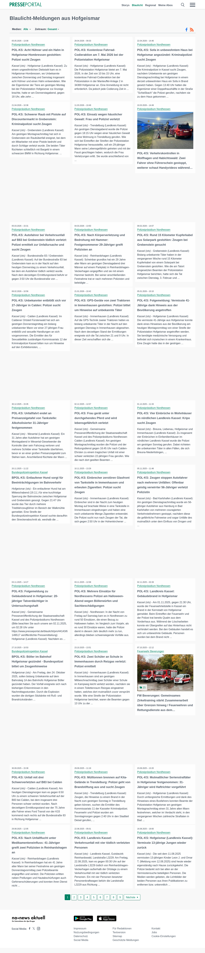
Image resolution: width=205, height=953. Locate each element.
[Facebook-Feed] (186, 30)
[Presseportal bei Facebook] (28, 934)
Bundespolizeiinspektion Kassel (30, 472)
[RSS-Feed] (192, 30)
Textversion (119, 937)
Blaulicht (137, 5)
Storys (126, 5)
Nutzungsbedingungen (86, 937)
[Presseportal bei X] (32, 934)
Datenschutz (81, 941)
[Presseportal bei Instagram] (37, 933)
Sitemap (117, 941)
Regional (150, 5)
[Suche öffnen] (183, 5)
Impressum (80, 933)
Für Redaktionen (122, 933)
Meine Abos (165, 5)
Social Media (81, 945)
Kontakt (156, 933)
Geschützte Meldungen (126, 945)
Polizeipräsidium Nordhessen (28, 44)
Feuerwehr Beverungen (150, 651)
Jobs (154, 937)
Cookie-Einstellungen (164, 941)
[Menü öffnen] (192, 5)
